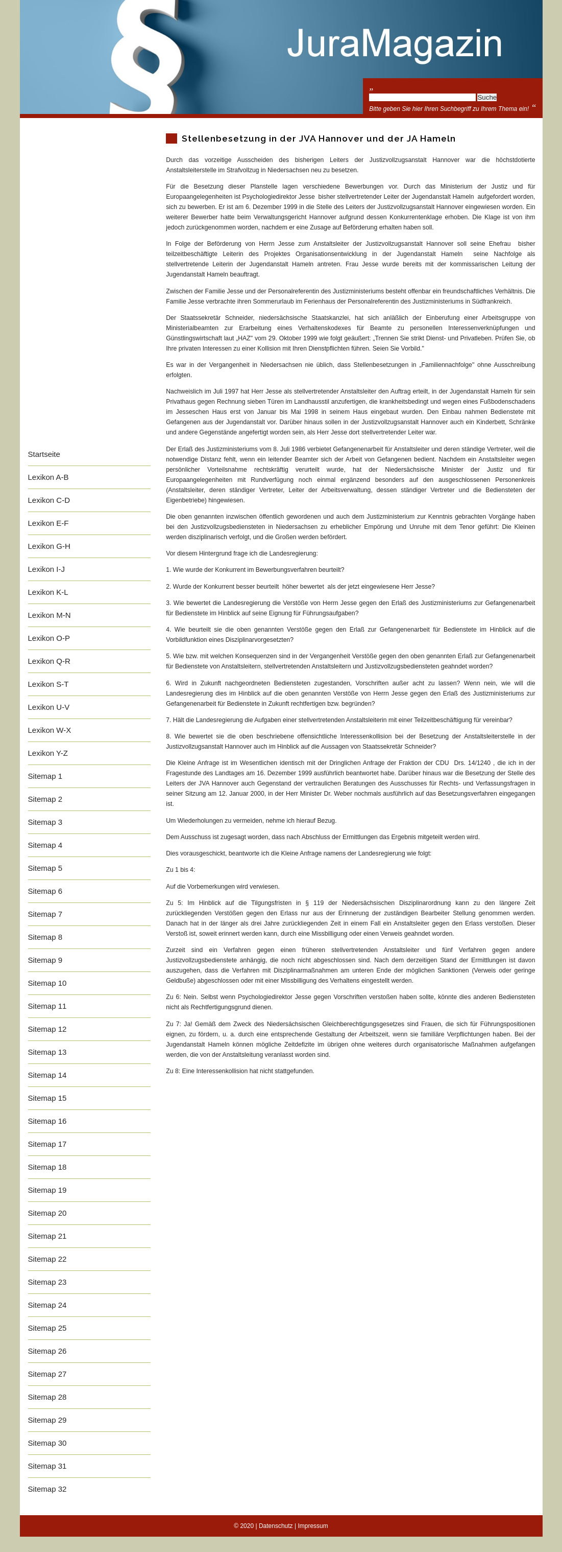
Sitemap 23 (47, 1282)
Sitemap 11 (47, 1006)
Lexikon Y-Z (48, 753)
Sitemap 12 (47, 1029)
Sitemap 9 (45, 960)
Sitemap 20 (47, 1213)
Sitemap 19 (47, 1190)
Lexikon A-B (48, 477)
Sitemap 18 (47, 1167)
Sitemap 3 (45, 822)
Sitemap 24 (47, 1305)
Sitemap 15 (47, 1098)
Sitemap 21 (47, 1236)
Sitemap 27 (47, 1374)
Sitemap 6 (45, 891)
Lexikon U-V (49, 707)
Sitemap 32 (47, 1489)
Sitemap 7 (45, 914)
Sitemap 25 (47, 1328)
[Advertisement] (89, 289)
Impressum (313, 1526)
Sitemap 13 (47, 1052)
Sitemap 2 (45, 799)
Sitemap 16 (47, 1121)
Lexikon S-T (48, 684)
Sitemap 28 (47, 1397)
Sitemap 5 (45, 868)
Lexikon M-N (49, 615)
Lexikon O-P (49, 638)
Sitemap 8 (45, 937)
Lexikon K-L (48, 592)
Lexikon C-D (49, 500)
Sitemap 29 (47, 1420)
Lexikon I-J (46, 569)
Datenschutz (276, 1526)
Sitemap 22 (47, 1259)
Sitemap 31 (47, 1466)
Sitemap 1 (45, 776)
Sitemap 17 (47, 1144)
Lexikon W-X (49, 730)
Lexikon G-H (49, 546)
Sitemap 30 (47, 1443)
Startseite (44, 454)
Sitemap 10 (47, 983)
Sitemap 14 (47, 1075)
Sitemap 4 (45, 845)
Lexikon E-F (48, 523)
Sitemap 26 (47, 1351)
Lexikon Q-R (49, 661)
